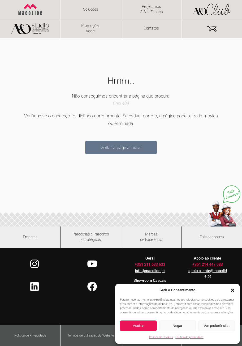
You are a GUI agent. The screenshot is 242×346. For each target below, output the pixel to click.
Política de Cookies (161, 337)
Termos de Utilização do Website (90, 335)
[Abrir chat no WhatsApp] (224, 205)
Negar (177, 326)
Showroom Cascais (150, 280)
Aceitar (138, 326)
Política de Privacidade (30, 335)
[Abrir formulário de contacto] (212, 237)
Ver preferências (216, 326)
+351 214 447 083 (207, 264)
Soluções (90, 9)
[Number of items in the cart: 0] (212, 29)
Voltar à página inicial (121, 147)
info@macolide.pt (150, 271)
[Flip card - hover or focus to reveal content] (151, 9)
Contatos (151, 28)
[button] (232, 290)
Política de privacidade (189, 337)
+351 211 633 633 (150, 264)
